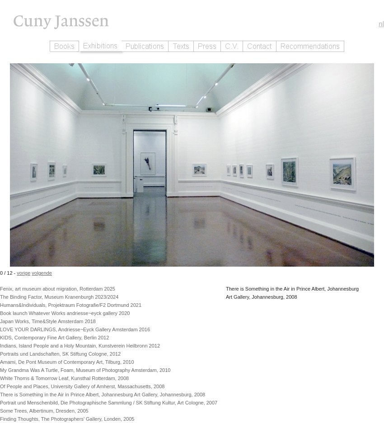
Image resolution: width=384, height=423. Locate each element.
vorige (23, 273)
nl (381, 24)
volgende (42, 273)
